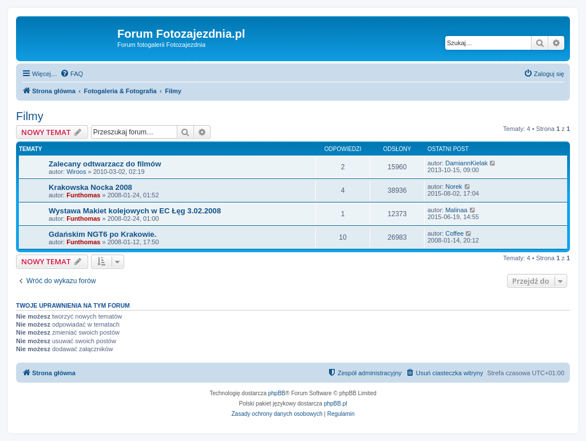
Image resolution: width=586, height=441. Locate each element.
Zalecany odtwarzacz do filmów (105, 164)
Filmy (29, 116)
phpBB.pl (335, 403)
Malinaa (456, 209)
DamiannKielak (466, 163)
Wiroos (76, 171)
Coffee (454, 233)
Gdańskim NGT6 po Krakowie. (102, 234)
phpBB (277, 393)
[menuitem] (71, 74)
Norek (453, 186)
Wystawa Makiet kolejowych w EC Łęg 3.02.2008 (135, 210)
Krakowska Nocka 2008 (90, 187)
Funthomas (83, 195)
